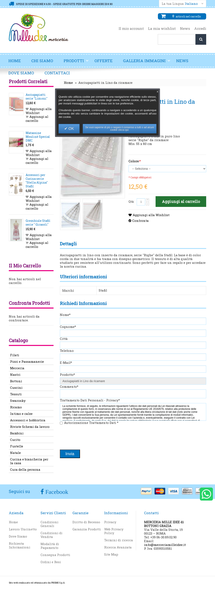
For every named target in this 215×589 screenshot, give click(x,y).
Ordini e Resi (51, 562)
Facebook (56, 492)
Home (14, 60)
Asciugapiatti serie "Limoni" (36, 96)
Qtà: (131, 201)
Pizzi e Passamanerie (27, 361)
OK (70, 128)
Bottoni (16, 381)
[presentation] (92, 437)
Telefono (67, 350)
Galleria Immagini (146, 62)
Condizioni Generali (49, 524)
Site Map (111, 554)
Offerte (103, 60)
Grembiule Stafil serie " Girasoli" (38, 222)
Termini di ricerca (118, 540)
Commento (69, 386)
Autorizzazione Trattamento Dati (91, 423)
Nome (65, 315)
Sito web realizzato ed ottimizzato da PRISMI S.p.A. (37, 582)
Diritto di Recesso (86, 522)
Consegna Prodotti (55, 555)
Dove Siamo (21, 72)
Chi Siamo (42, 60)
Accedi (200, 28)
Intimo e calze (21, 414)
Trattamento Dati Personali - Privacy (90, 400)
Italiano (191, 4)
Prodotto (67, 374)
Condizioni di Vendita (51, 535)
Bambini (17, 433)
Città (64, 339)
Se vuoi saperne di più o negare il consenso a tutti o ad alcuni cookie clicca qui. (119, 128)
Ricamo (16, 407)
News (185, 28)
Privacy (110, 522)
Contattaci (57, 72)
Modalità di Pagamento (50, 546)
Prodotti (76, 62)
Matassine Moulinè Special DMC (38, 136)
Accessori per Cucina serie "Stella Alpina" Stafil (37, 180)
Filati (14, 355)
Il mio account (131, 28)
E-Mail (66, 362)
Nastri (15, 374)
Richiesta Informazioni (19, 545)
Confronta (140, 220)
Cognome (68, 327)
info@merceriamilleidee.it (165, 545)
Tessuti (16, 394)
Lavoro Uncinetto (23, 529)
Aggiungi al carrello (37, 118)
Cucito (15, 440)
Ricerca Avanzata (118, 547)
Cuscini (16, 387)
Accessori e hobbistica (27, 420)
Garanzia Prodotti (86, 529)
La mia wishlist (162, 28)
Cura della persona (25, 469)
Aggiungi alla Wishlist (151, 215)
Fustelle (16, 446)
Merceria (17, 368)
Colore (134, 161)
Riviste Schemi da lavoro (30, 427)
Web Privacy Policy (113, 531)
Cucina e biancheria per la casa (29, 461)
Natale (15, 453)
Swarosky (18, 400)
